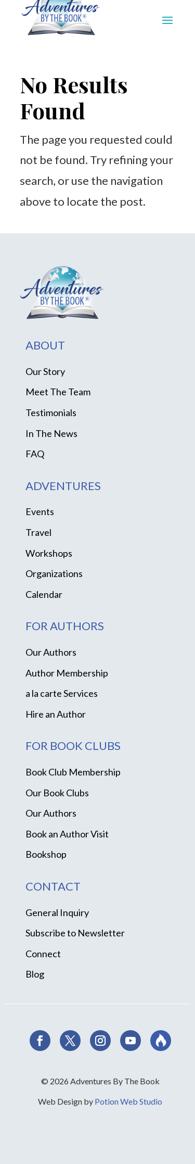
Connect (43, 953)
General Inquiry (57, 912)
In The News (51, 433)
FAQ (34, 453)
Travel (38, 532)
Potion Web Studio (128, 1101)
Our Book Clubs (57, 792)
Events (39, 511)
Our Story (45, 371)
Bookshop (46, 854)
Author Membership (66, 673)
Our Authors (50, 652)
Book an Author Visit (67, 834)
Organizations (54, 573)
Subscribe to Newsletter (75, 932)
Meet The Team (57, 391)
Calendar (43, 594)
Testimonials (50, 412)
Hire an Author (55, 714)
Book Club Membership (73, 772)
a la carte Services (61, 693)
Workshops (48, 553)
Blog (34, 974)
